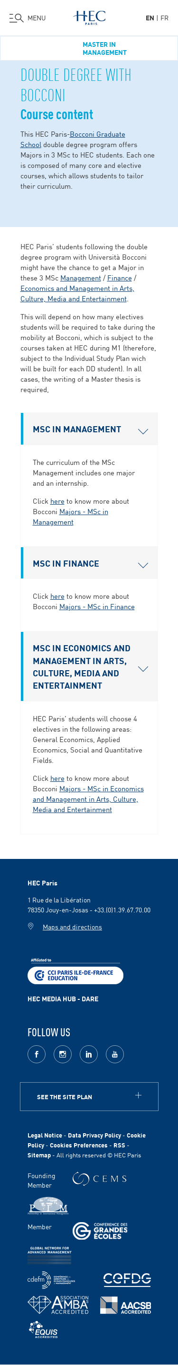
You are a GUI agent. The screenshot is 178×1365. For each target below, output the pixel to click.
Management (80, 277)
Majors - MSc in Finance (97, 606)
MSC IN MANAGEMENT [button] (90, 428)
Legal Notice (45, 1134)
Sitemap (39, 1154)
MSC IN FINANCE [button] (90, 563)
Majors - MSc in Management (70, 516)
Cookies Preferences (79, 1144)
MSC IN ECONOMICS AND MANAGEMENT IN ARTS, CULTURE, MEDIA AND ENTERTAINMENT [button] (90, 666)
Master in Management (105, 48)
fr (164, 17)
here (57, 500)
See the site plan (64, 1096)
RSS (119, 1144)
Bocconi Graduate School (72, 138)
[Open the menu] (27, 18)
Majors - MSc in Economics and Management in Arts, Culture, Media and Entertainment (88, 798)
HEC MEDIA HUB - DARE (63, 998)
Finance (119, 277)
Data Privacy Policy (94, 1134)
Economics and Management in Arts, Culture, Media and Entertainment (77, 293)
